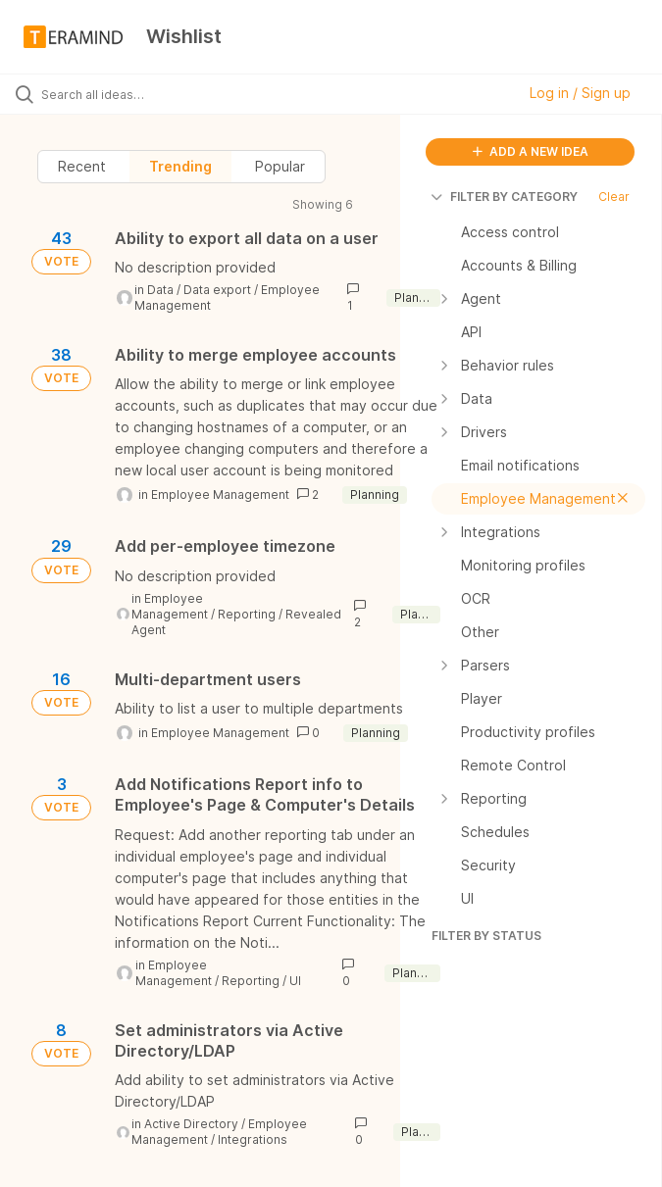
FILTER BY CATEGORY (505, 196)
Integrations (252, 1139)
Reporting (247, 614)
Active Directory (191, 1123)
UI (295, 980)
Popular (280, 166)
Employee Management (220, 494)
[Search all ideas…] (132, 94)
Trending (180, 166)
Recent (82, 166)
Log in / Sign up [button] (580, 92)
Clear (614, 196)
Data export (217, 289)
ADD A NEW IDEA (530, 151)
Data (160, 289)
